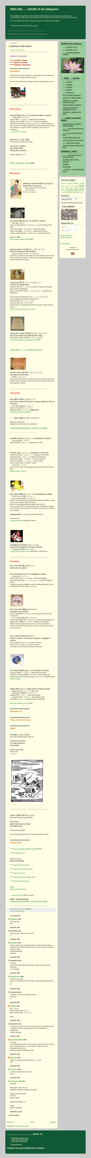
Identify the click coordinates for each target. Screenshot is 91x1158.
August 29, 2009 (15, 1054)
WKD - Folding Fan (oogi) (20, 163)
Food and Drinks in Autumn (21, 881)
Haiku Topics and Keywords (19, 1139)
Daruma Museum (16, 1144)
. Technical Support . (66, 235)
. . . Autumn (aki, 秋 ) (16, 895)
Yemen (81, 192)
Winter (69, 192)
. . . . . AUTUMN (67, 87)
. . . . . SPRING (67, 82)
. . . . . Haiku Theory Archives (71, 143)
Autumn (17, 911)
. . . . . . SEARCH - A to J (70, 47)
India (76, 186)
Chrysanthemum (15, 520)
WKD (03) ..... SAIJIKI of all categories (34, 9)
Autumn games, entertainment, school (24, 877)
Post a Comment (14, 1115)
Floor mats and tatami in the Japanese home (23, 340)
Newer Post (10, 1122)
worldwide (75, 192)
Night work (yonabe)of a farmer (19, 703)
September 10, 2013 (16, 1111)
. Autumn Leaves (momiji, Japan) (20, 551)
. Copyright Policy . (65, 243)
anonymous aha (15, 976)
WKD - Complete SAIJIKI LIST (72, 95)
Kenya (62, 188)
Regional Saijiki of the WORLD (72, 105)
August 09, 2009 (15, 939)
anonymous (13, 919)
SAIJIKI (70, 190)
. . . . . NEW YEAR (68, 92)
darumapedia (67, 167)
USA (66, 192)
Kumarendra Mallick (16, 1039)
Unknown (13, 1006)
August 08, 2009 (15, 927)
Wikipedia (66, 164)
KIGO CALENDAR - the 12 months (73, 140)
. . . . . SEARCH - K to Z (70, 50)
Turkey (62, 192)
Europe (63, 186)
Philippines (64, 190)
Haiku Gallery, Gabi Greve (19, 1141)
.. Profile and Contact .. (66, 237)
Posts (64, 227)
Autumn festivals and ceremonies (23, 869)
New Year (69, 188)
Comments (66, 230)
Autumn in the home (20, 46)
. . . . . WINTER (67, 90)
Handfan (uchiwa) (15, 678)
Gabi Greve (13, 1057)
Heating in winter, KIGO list (18, 471)
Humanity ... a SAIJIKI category (72, 98)
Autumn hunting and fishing (21, 865)
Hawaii (72, 186)
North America (79, 188)
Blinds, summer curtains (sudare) (20, 239)
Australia (69, 183)
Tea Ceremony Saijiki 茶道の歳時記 (21, 412)
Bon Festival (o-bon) (19, 853)
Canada (82, 183)
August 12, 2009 (15, 1036)
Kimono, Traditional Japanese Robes (24, 849)
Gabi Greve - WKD (16, 1081)
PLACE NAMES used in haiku (72, 137)
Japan (22, 911)
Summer (81, 190)
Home (32, 1122)
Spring (75, 190)
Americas (63, 183)
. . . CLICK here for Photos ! (18, 131)
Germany (68, 186)
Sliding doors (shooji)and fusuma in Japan (22, 309)
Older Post (53, 1122)
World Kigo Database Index (19, 1138)
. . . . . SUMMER (67, 84)
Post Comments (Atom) (22, 1126)
